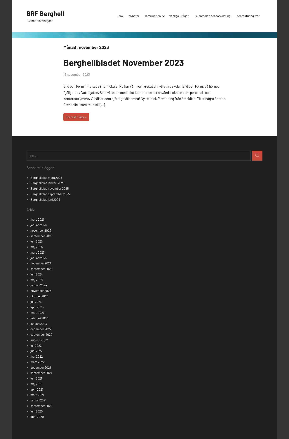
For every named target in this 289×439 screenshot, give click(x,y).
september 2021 (41, 373)
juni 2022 (36, 351)
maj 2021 (36, 384)
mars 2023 (37, 312)
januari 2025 (38, 258)
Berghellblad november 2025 (49, 188)
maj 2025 (36, 247)
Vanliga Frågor (179, 16)
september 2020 (41, 406)
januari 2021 (38, 400)
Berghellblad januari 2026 (47, 183)
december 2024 (40, 263)
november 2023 (40, 290)
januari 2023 (38, 323)
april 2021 (36, 389)
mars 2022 (37, 362)
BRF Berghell (45, 13)
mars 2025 (37, 252)
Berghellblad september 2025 (50, 194)
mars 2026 (37, 219)
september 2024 (41, 269)
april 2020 (37, 416)
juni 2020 (36, 411)
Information (154, 16)
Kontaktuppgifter (248, 16)
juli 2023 (36, 301)
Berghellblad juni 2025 (45, 199)
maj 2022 (36, 356)
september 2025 (41, 236)
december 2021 (40, 367)
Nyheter (134, 16)
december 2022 (40, 329)
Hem (119, 16)
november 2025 (40, 230)
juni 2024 (36, 274)
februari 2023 (39, 318)
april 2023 (37, 307)
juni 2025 (36, 241)
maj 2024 (36, 280)
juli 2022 (36, 345)
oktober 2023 (39, 296)
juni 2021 (36, 378)
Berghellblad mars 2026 (46, 177)
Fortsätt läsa (75, 117)
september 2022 (41, 334)
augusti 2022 (39, 340)
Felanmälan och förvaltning (212, 16)
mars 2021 (37, 394)
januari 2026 (38, 225)
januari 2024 (38, 285)
